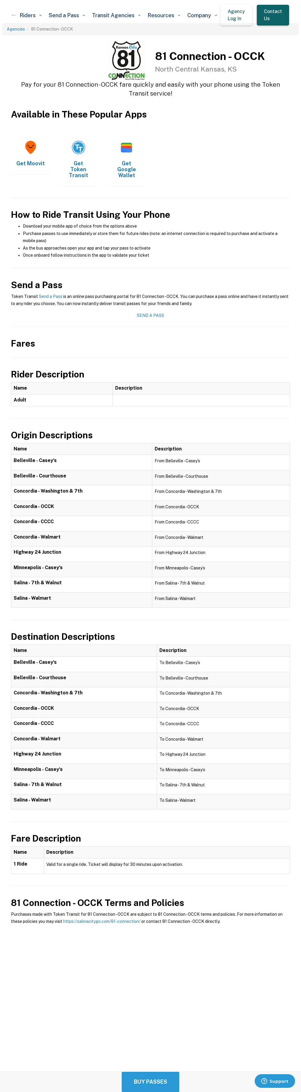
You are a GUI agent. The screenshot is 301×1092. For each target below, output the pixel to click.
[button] (30, 15)
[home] (14, 15)
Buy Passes (150, 1082)
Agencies (16, 29)
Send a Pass (50, 296)
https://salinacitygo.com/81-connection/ (101, 921)
